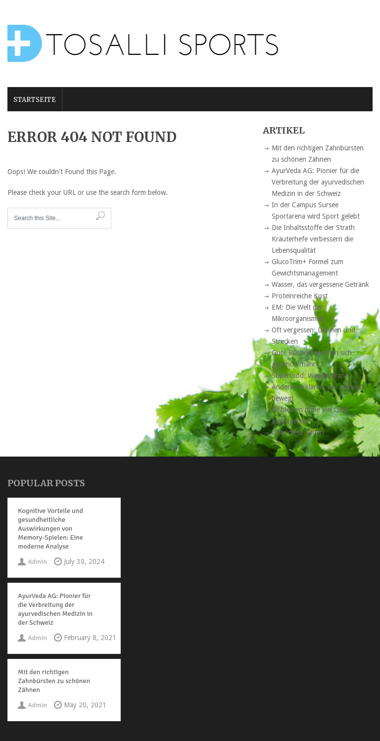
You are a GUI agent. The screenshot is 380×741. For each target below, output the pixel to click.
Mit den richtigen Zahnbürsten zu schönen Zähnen (54, 681)
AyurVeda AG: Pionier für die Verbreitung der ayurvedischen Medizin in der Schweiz (318, 182)
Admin (37, 561)
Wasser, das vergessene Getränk (320, 284)
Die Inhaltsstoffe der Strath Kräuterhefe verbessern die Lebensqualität (313, 239)
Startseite (34, 99)
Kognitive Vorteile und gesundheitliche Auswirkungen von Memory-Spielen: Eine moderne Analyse (50, 529)
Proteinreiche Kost (300, 296)
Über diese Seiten (298, 432)
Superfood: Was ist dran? (310, 375)
